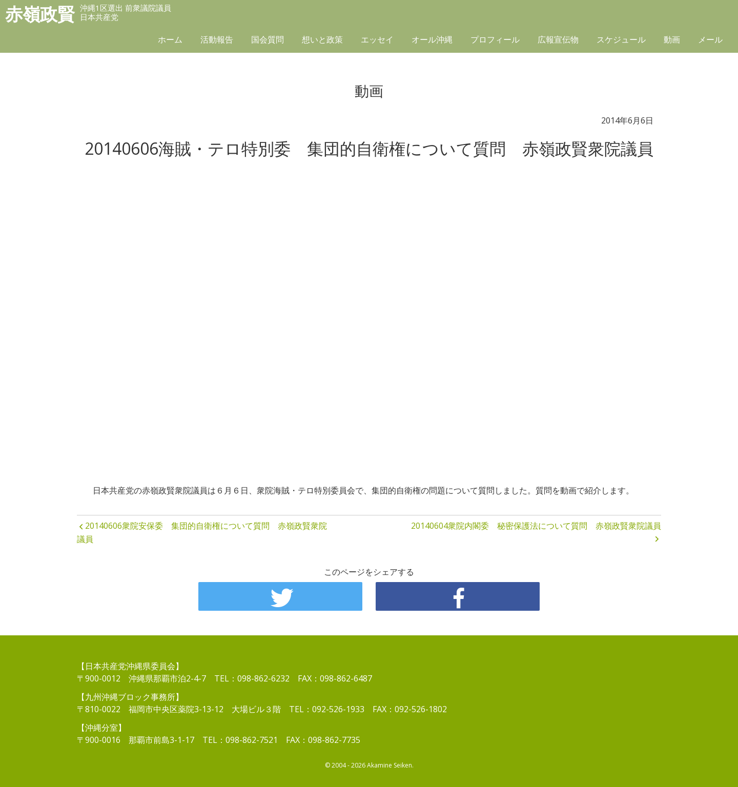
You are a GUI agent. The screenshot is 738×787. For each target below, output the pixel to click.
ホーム (170, 39)
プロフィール (495, 39)
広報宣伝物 (558, 39)
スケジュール (621, 39)
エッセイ (377, 39)
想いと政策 (322, 39)
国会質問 (267, 39)
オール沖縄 (432, 39)
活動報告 (216, 39)
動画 (672, 39)
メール (710, 39)
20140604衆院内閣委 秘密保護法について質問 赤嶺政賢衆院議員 (536, 525)
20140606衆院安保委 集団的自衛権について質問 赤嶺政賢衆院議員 (202, 532)
